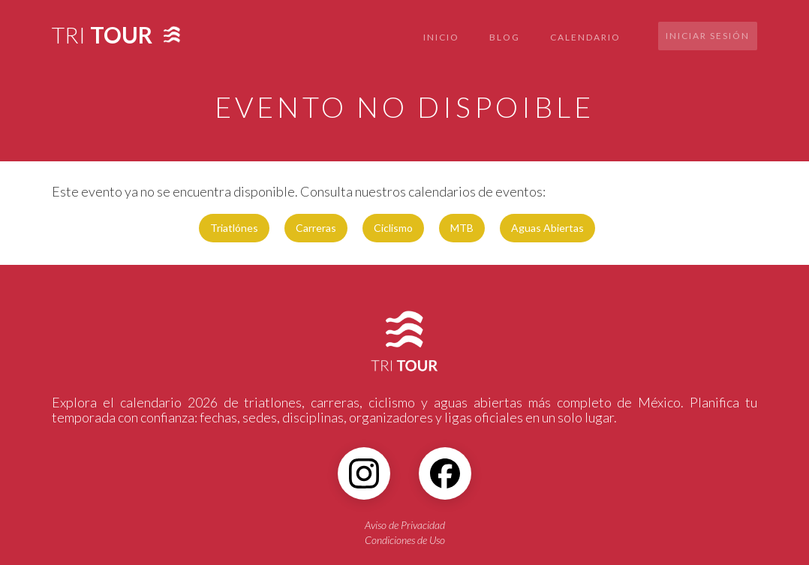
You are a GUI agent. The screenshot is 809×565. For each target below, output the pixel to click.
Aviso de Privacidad (405, 524)
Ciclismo (393, 227)
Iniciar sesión (708, 35)
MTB (462, 227)
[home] (102, 30)
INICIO (441, 37)
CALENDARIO (585, 37)
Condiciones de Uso (405, 539)
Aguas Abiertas (547, 227)
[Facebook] (445, 473)
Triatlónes (234, 227)
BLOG (504, 37)
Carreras (316, 227)
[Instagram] (364, 473)
